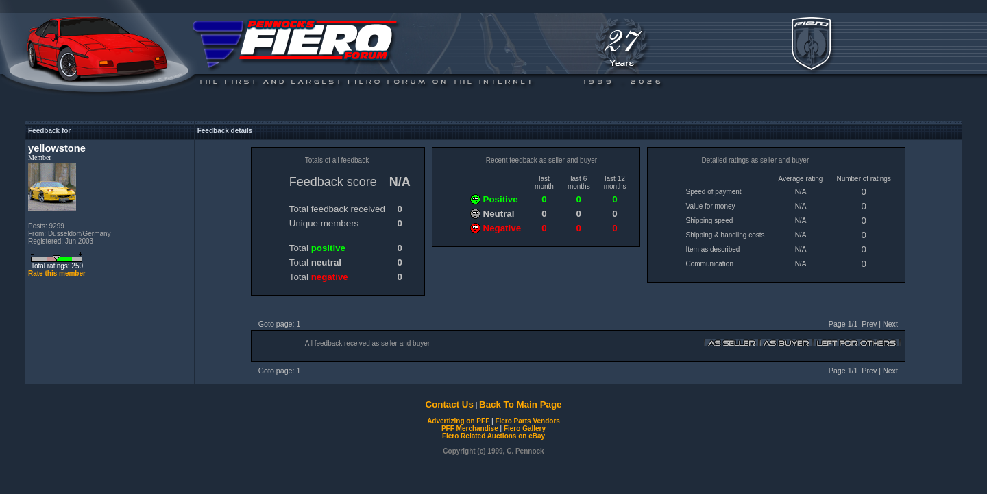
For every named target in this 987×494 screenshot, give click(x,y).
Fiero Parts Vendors (527, 421)
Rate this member (57, 273)
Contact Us (450, 404)
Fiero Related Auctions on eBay (493, 436)
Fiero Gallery (525, 428)
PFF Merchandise (469, 428)
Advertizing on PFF (458, 421)
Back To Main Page (520, 404)
